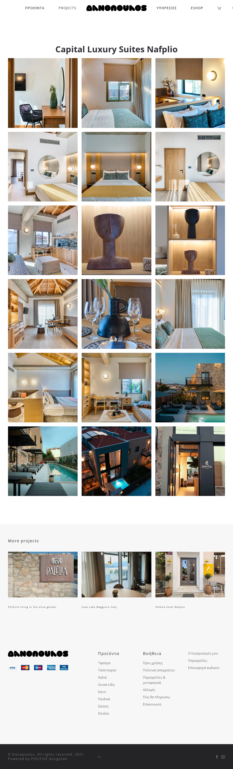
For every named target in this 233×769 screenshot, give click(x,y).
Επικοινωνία (152, 704)
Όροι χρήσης (153, 663)
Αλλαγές (149, 690)
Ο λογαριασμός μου (203, 653)
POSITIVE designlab (49, 759)
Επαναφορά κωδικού (203, 668)
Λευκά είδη (106, 684)
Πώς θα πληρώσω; (156, 697)
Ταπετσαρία (107, 670)
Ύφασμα (104, 663)
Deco (102, 692)
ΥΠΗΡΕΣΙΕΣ (167, 8)
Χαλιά (102, 677)
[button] (43, 93)
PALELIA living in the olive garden (32, 606)
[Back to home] (116, 8)
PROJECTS (67, 8)
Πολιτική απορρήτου (159, 670)
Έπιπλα (103, 713)
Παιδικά (104, 699)
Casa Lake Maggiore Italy (99, 606)
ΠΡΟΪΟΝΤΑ (35, 8)
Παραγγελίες (197, 660)
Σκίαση (103, 706)
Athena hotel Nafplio (170, 606)
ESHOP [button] (197, 8)
